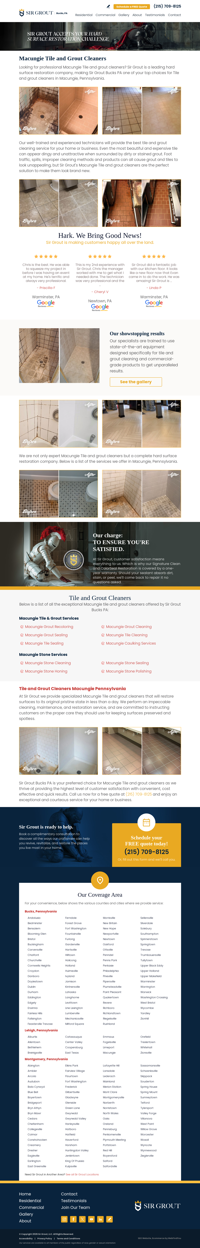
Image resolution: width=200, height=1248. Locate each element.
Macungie (109, 1052)
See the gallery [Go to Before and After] (136, 382)
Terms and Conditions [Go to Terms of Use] (68, 1238)
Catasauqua (73, 1037)
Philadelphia (111, 971)
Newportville (111, 934)
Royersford (110, 1155)
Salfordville (110, 1166)
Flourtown (71, 1076)
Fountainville (73, 934)
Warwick (146, 992)
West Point (147, 1124)
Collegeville (35, 1129)
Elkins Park (71, 1065)
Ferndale (71, 918)
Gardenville (72, 944)
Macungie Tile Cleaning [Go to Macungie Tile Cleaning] (127, 635)
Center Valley (73, 1042)
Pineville (108, 976)
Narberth (109, 1102)
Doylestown (35, 981)
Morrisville (109, 918)
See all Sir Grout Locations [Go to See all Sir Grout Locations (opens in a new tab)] (82, 1174)
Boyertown (34, 1097)
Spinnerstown (149, 939)
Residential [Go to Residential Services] (83, 15)
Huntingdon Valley (77, 1150)
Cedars (32, 1118)
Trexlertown (148, 1042)
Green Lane (72, 1108)
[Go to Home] (45, 12)
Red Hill (107, 1150)
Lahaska (70, 992)
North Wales (110, 1113)
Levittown (71, 1002)
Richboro (108, 1008)
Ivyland (70, 976)
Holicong (70, 960)
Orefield (146, 1037)
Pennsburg (110, 1129)
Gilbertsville (72, 1092)
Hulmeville (71, 971)
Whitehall (146, 1047)
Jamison (70, 981)
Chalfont (33, 955)
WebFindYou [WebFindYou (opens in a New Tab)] (174, 1238)
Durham (33, 992)
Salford (107, 1161)
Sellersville (147, 918)
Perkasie (108, 965)
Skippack (146, 1076)
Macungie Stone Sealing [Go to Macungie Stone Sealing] (127, 662)
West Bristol (148, 1002)
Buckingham (36, 944)
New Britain (110, 923)
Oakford (108, 944)
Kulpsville (71, 1166)
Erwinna (33, 1008)
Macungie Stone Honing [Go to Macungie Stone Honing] (46, 671)
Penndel (108, 955)
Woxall (145, 1140)
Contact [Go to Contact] (174, 15)
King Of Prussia (74, 1161)
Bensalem (34, 928)
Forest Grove (73, 923)
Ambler (32, 1071)
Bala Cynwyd (36, 1087)
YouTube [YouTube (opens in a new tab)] (91, 1219)
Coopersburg (74, 1047)
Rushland (109, 1024)
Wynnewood (149, 1150)
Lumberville (72, 1013)
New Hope (109, 928)
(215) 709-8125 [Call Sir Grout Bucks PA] (167, 6)
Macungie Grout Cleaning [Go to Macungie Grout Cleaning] (129, 626)
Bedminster (35, 923)
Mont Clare (110, 1092)
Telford (145, 1102)
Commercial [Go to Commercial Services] (105, 15)
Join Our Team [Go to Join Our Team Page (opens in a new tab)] (75, 1207)
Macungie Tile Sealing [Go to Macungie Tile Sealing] (44, 643)
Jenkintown (72, 1155)
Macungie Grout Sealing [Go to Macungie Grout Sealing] (46, 635)
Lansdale (109, 1071)
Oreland (108, 1124)
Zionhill (145, 1018)
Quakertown (111, 997)
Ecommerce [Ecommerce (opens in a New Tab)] (158, 1238)
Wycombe (147, 1008)
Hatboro (70, 1129)
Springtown (148, 944)
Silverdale (147, 923)
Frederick (71, 1087)
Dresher (33, 1150)
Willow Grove (149, 1129)
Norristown (110, 1108)
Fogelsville (109, 1042)
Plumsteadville (112, 987)
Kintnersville (72, 987)
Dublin (32, 987)
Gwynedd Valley (75, 1118)
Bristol (31, 939)
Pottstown (109, 1145)
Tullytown (147, 960)
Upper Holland (150, 971)
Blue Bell (33, 1092)
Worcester (147, 1134)
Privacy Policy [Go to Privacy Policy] (44, 1238)
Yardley (145, 1013)
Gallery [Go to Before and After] (123, 15)
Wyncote (146, 1145)
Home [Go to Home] (25, 1194)
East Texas (72, 1052)
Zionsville (146, 1052)
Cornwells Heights (39, 965)
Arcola (32, 1076)
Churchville (35, 960)
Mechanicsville (74, 1018)
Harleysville (72, 1124)
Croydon (33, 971)
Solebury (146, 928)
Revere (107, 1002)
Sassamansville (150, 1065)
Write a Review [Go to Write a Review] (108, 6)
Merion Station (112, 1087)
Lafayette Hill (111, 1065)
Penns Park (110, 960)
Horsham (71, 1145)
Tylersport (147, 1108)
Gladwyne (71, 1097)
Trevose (146, 949)
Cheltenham (36, 1124)
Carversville (35, 949)
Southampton (149, 934)
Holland (70, 965)
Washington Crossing (154, 997)
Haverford (71, 1140)
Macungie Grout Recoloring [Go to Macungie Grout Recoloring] (49, 626)
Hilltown (70, 955)
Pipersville (109, 981)
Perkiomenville (112, 1134)
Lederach (109, 1076)
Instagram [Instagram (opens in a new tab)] (64, 1219)
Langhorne (72, 997)
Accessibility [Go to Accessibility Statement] (26, 1238)
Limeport (108, 1047)
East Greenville (37, 1166)
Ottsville (108, 949)
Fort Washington (75, 928)
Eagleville (33, 1155)
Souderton (147, 1081)
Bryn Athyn (34, 1108)
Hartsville (71, 949)
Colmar (32, 1134)
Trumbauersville (151, 955)
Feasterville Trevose (40, 1024)
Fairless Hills (35, 1013)
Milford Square (74, 1024)
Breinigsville (35, 1052)
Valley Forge (148, 1113)
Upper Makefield (151, 976)
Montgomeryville (113, 1097)
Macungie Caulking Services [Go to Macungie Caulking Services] (131, 643)
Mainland (109, 1081)
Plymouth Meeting (114, 1140)
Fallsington (34, 1018)
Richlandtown (111, 1013)
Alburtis (32, 1037)
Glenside (70, 1102)
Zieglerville (147, 1155)
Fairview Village (75, 1071)
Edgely (32, 1002)
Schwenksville (149, 1071)
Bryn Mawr (34, 1113)
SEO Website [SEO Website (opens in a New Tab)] (144, 1238)
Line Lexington (74, 1008)
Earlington (34, 1161)
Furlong (70, 939)
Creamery (34, 1145)
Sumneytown (149, 1097)
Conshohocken (37, 1140)
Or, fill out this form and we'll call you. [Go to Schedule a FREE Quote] (146, 859)
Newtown (109, 939)
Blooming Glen (37, 934)
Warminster (148, 981)
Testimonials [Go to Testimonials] (155, 15)
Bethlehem (34, 1047)
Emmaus (108, 1037)
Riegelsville (109, 1018)
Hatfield (70, 1134)
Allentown (34, 1042)
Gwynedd (71, 1113)
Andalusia (34, 918)
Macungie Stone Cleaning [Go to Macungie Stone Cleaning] (48, 662)
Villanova (146, 1118)
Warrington (148, 987)
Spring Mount (149, 1092)
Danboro (33, 976)
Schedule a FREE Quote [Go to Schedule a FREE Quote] (131, 6)
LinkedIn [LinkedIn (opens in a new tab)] (100, 1219)
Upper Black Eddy (152, 965)
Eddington (34, 997)
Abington (33, 1065)
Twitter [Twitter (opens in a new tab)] (82, 1219)
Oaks (106, 1118)
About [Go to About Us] (137, 15)
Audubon (34, 1081)
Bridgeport (35, 1102)
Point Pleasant (112, 992)
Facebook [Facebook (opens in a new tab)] (73, 1219)
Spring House (149, 1087)
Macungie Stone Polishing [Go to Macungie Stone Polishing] (129, 671)
